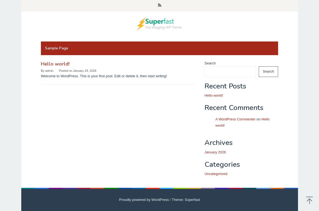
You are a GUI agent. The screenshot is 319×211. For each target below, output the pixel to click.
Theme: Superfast (186, 200)
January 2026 (215, 152)
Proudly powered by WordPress (144, 200)
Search (210, 63)
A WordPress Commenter (235, 119)
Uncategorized (215, 174)
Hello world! (55, 64)
